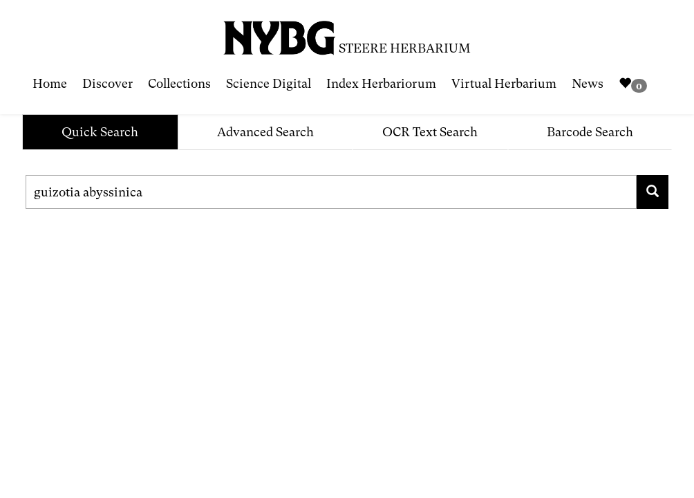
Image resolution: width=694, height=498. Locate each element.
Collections (179, 83)
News (587, 83)
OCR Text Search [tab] (430, 131)
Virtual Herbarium (503, 83)
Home (49, 83)
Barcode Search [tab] (590, 131)
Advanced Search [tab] (265, 131)
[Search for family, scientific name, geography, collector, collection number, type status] (331, 192)
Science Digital (268, 83)
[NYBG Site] (280, 32)
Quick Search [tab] (100, 131)
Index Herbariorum (381, 83)
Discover (107, 83)
